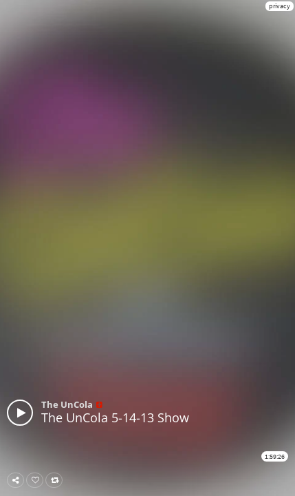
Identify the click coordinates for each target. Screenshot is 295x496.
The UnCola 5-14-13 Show (115, 417)
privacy (279, 5)
